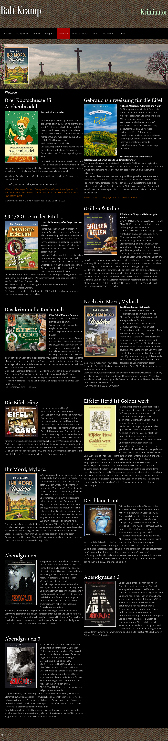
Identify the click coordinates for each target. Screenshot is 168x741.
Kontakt (122, 33)
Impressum (5, 734)
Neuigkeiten (22, 33)
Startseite (6, 33)
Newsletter (108, 33)
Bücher (62, 33)
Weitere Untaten (80, 33)
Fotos (95, 33)
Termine (36, 33)
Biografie (49, 33)
